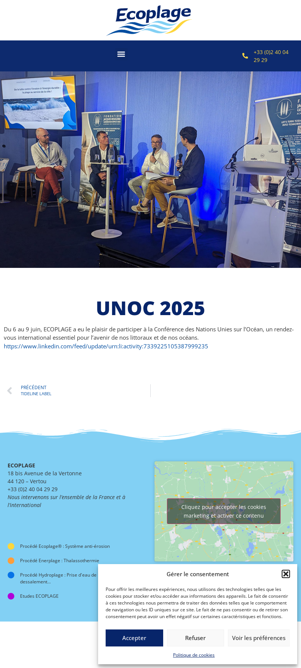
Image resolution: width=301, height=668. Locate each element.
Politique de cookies (194, 655)
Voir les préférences (258, 638)
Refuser (195, 638)
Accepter (134, 638)
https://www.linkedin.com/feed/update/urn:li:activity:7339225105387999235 (106, 346)
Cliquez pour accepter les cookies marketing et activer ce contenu (223, 511)
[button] (286, 574)
